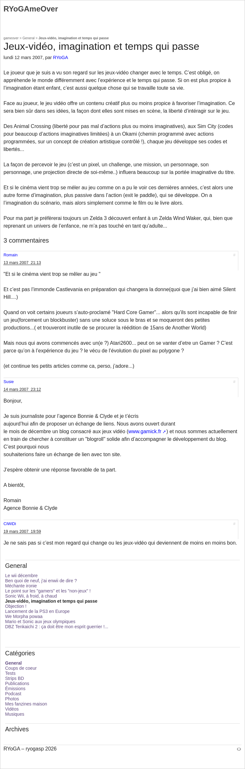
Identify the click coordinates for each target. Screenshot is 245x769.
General (29, 38)
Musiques (14, 714)
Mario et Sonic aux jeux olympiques (40, 621)
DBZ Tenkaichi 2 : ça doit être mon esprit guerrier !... (56, 626)
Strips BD (14, 678)
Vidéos (12, 709)
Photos (12, 698)
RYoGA (60, 57)
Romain (11, 255)
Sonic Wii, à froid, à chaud (31, 596)
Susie (9, 381)
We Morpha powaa (23, 616)
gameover (11, 38)
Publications (17, 683)
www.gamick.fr (144, 431)
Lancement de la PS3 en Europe (37, 611)
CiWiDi (10, 523)
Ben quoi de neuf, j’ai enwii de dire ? (41, 580)
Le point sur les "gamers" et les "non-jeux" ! (48, 590)
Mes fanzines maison (26, 703)
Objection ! (15, 606)
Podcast (13, 693)
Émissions (15, 688)
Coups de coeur (21, 668)
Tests (10, 673)
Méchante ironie (21, 585)
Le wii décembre (21, 575)
